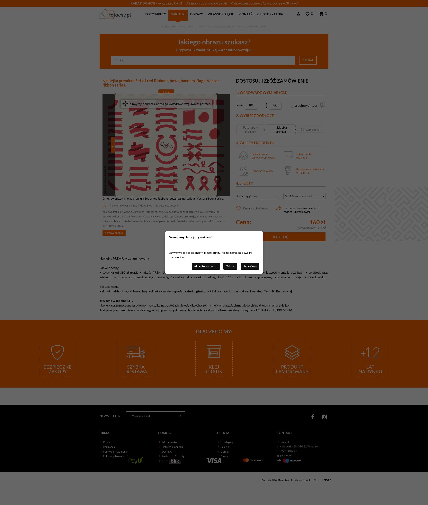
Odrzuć (230, 266)
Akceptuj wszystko (206, 266)
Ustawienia (250, 266)
